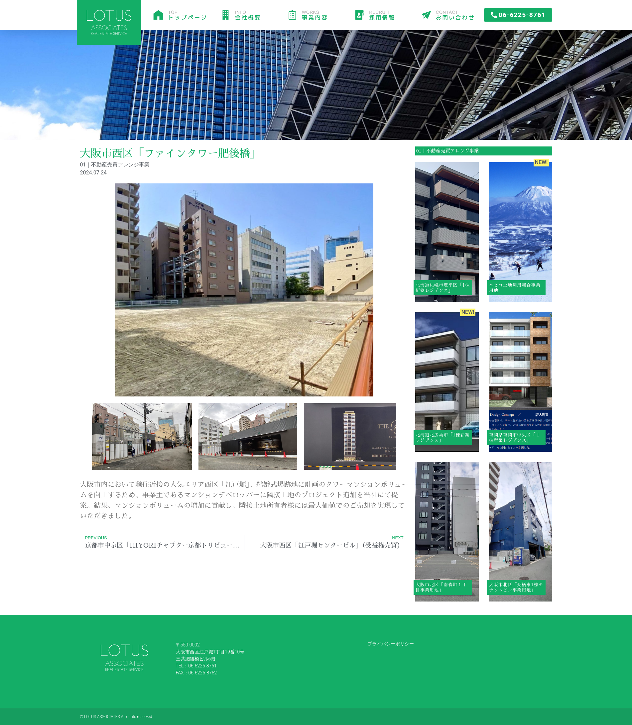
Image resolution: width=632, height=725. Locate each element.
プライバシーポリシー (390, 643)
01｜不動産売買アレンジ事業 (447, 150)
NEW (540, 162)
